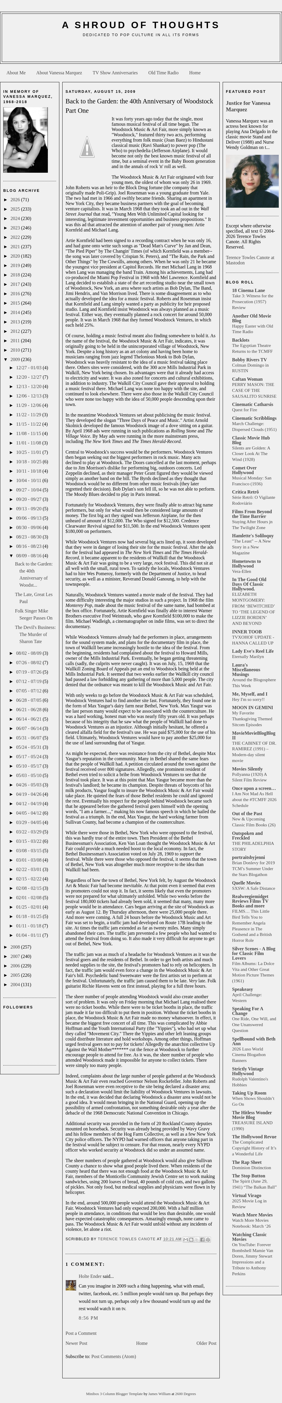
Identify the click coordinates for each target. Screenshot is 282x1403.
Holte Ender (90, 1276)
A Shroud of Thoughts (141, 25)
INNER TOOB (247, 631)
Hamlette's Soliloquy (253, 535)
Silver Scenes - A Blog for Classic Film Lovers (253, 953)
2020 (16, 256)
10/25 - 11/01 (29, 452)
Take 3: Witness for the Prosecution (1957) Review (252, 301)
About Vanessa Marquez (59, 72)
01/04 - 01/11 (29, 935)
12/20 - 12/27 (29, 377)
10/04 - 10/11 (29, 480)
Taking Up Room (249, 1092)
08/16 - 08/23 (29, 546)
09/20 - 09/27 (29, 499)
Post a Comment (81, 1333)
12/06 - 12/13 (29, 395)
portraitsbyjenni (248, 857)
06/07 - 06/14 (29, 728)
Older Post (206, 1343)
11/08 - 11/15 (29, 433)
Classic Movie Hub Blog (251, 440)
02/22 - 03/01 (29, 869)
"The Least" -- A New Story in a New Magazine (251, 546)
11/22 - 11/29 (29, 414)
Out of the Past (247, 813)
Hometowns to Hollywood (246, 563)
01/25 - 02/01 (29, 906)
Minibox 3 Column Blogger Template (115, 1394)
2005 (16, 975)
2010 (16, 350)
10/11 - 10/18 (29, 471)
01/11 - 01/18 (29, 925)
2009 (16, 359)
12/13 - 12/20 (29, 386)
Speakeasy (242, 989)
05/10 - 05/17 (29, 765)
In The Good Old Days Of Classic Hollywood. (249, 584)
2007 (16, 956)
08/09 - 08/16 (29, 555)
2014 (16, 312)
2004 (16, 984)
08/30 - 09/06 (29, 527)
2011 (16, 340)
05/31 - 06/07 (29, 737)
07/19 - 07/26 (29, 671)
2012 (16, 331)
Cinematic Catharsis (252, 404)
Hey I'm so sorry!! (248, 699)
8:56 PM (88, 1317)
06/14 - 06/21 (29, 718)
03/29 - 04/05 (29, 822)
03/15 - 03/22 (29, 841)
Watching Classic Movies (249, 1237)
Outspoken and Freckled (247, 835)
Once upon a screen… (254, 788)
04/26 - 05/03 (29, 784)
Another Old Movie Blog (251, 318)
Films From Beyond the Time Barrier (252, 514)
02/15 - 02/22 (29, 878)
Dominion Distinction (251, 1167)
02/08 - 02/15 (29, 888)
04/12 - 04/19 (29, 803)
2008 (16, 946)
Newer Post (76, 1343)
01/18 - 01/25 (29, 916)
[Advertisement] (141, 52)
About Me (16, 72)
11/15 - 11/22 (29, 424)
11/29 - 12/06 (29, 405)
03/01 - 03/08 (29, 859)
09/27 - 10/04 (29, 489)
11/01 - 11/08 (29, 442)
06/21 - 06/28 (29, 709)
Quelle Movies (246, 882)
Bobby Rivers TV (249, 359)
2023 (16, 227)
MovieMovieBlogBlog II (254, 735)
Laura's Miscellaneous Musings (246, 669)
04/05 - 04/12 (29, 812)
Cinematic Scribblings (254, 418)
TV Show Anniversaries (115, 72)
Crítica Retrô (245, 491)
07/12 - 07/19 (29, 681)
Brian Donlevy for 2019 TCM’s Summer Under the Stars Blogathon (253, 868)
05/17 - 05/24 (29, 756)
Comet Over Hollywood (244, 470)
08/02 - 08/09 (29, 653)
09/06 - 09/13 (29, 518)
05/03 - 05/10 (29, 775)
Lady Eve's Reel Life (253, 651)
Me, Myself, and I (249, 694)
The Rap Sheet (246, 1162)
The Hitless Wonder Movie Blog (252, 1115)
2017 (16, 284)
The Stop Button (248, 1175)
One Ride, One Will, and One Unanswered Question (254, 1024)
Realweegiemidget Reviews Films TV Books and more (250, 901)
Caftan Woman (247, 379)
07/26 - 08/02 (29, 662)
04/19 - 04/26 (29, 794)
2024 (16, 218)
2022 (16, 237)
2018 (16, 274)
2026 (16, 199)
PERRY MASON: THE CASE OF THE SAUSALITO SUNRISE (254, 390)
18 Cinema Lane (248, 290)
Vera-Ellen (241, 571)
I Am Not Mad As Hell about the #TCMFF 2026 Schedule (254, 799)
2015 (16, 303)
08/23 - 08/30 (29, 536)
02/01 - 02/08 (29, 897)
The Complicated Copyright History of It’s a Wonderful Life (254, 1147)
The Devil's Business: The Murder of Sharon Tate (35, 634)
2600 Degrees (185, 1394)
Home (195, 72)
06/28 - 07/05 (29, 700)
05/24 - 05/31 (29, 747)
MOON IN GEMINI (252, 707)
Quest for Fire (244, 409)
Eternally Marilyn (248, 656)
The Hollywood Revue (254, 1136)
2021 (16, 246)
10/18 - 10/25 (29, 461)
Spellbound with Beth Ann (254, 1041)
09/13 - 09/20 (29, 508)
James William (160, 1394)
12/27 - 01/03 (29, 367)
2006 (16, 965)
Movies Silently (247, 768)
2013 (16, 321)
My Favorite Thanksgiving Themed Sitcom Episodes (252, 718)
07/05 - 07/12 (29, 690)
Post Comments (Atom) (113, 1356)
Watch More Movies (252, 1214)
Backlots (240, 340)
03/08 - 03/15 (29, 850)
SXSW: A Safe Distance (253, 888)
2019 (16, 265)
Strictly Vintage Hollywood (247, 1071)
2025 (16, 209)
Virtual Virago (246, 1195)
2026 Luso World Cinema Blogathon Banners (249, 1054)
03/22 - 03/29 (29, 831)
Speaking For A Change (247, 1011)
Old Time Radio (163, 72)
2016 (16, 293)
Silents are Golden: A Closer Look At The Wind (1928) (251, 453)
